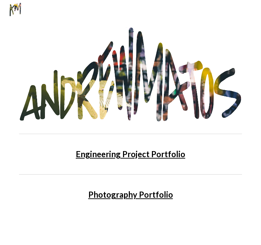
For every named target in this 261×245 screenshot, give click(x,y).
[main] (130, 154)
